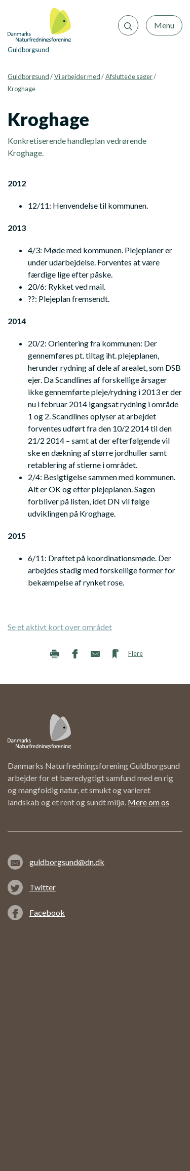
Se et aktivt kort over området (60, 627)
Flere (135, 653)
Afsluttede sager (129, 76)
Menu (164, 25)
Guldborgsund (28, 76)
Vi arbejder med (77, 76)
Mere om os (148, 802)
